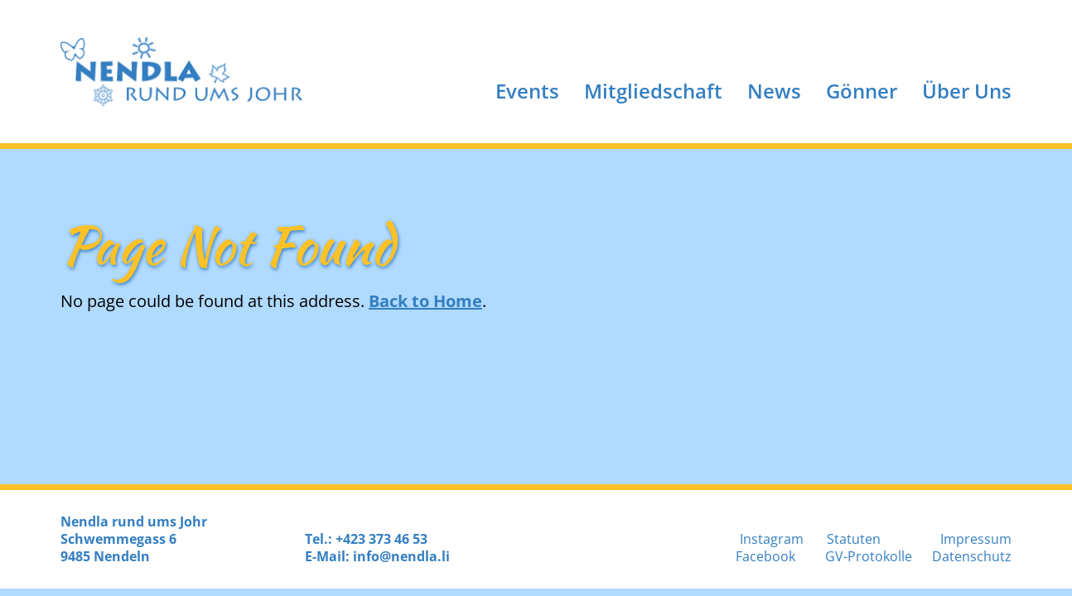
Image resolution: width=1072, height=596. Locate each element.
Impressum (976, 539)
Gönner (861, 90)
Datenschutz (972, 556)
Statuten (854, 539)
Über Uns (967, 90)
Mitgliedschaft (653, 90)
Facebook (765, 556)
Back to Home (425, 301)
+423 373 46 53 (381, 539)
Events (527, 90)
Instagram (772, 539)
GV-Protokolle (868, 556)
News (774, 90)
